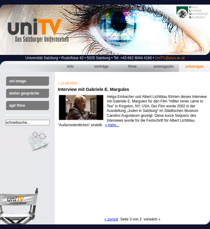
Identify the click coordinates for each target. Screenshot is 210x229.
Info (70, 66)
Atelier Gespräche (24, 93)
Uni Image (17, 81)
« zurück (111, 219)
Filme (132, 66)
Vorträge (101, 66)
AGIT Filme (17, 105)
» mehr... (112, 125)
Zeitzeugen (194, 66)
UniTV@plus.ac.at (170, 58)
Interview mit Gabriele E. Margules (93, 89)
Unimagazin (163, 66)
